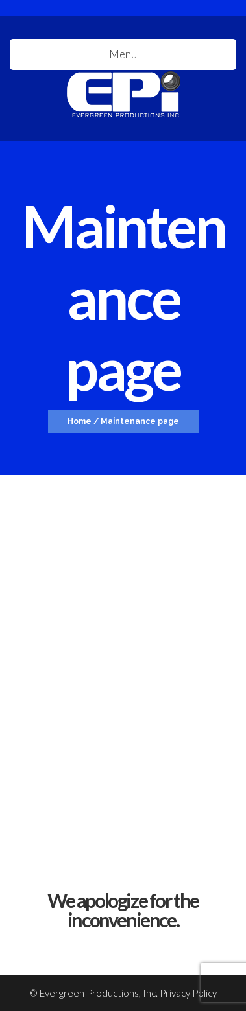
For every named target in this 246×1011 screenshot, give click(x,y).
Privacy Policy (188, 993)
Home (80, 421)
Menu (123, 54)
